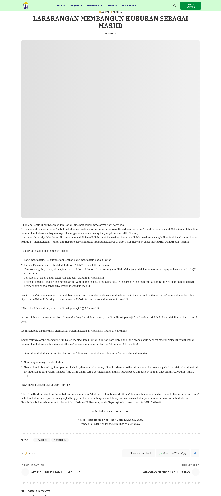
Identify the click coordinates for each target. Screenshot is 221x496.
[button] (190, 5)
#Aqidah (42, 440)
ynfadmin (110, 34)
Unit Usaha (94, 3)
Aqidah (105, 12)
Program (76, 3)
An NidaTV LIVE (130, 3)
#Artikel (61, 440)
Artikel (112, 3)
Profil (60, 3)
